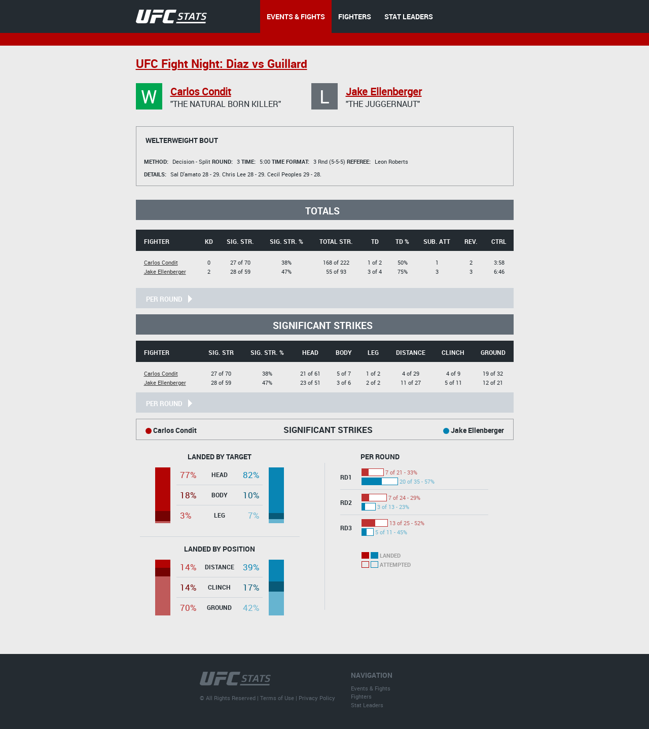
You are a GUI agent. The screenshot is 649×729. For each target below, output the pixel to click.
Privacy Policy (317, 698)
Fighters (361, 696)
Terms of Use (277, 698)
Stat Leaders (367, 705)
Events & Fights (370, 688)
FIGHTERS (354, 16)
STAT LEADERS (408, 16)
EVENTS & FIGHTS (296, 16)
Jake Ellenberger (384, 91)
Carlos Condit (200, 91)
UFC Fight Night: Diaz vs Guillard (221, 63)
